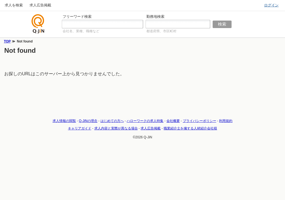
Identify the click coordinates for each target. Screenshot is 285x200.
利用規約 (225, 121)
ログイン (271, 5)
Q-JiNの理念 (88, 121)
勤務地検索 (155, 16)
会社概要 (173, 121)
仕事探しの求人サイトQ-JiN (38, 24)
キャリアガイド (79, 128)
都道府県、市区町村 (161, 31)
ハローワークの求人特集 (145, 121)
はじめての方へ (112, 121)
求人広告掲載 (40, 5)
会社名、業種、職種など (81, 31)
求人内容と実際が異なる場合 (116, 128)
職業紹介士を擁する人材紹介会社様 (190, 128)
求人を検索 (14, 5)
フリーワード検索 (77, 16)
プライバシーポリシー (199, 121)
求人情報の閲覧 (64, 121)
